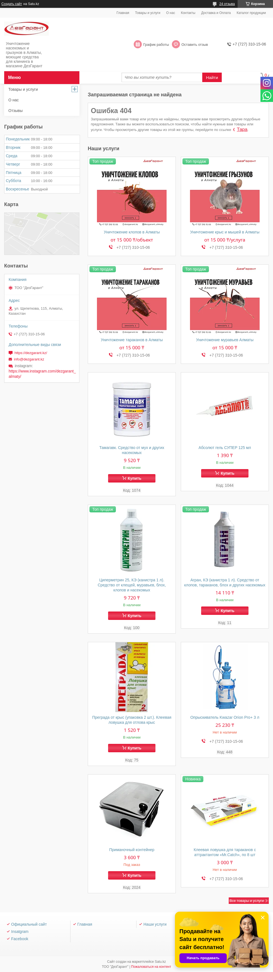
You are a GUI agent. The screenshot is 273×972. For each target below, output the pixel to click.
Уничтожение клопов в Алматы (132, 232)
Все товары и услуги (247, 901)
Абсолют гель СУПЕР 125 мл (225, 447)
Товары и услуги (147, 13)
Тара (242, 129)
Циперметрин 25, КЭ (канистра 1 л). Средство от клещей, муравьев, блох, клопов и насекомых (132, 585)
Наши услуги (155, 924)
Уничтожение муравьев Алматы (225, 340)
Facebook (19, 939)
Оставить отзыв (194, 44)
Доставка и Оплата (216, 13)
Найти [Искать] (212, 77)
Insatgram (19, 931)
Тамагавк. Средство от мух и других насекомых (131, 450)
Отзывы (15, 110)
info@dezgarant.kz (29, 359)
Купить (135, 478)
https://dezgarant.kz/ (30, 353)
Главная (122, 13)
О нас (170, 13)
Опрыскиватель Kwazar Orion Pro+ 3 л (224, 717)
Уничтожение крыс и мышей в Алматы (225, 232)
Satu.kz (160, 962)
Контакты (188, 13)
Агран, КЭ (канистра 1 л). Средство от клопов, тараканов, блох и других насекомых (224, 582)
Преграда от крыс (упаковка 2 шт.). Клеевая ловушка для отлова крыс (131, 720)
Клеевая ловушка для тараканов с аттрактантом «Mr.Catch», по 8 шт (225, 852)
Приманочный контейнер (131, 849)
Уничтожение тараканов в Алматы (132, 340)
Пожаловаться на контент (151, 967)
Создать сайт (11, 4)
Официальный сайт (29, 924)
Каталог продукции (251, 13)
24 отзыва (227, 4)
